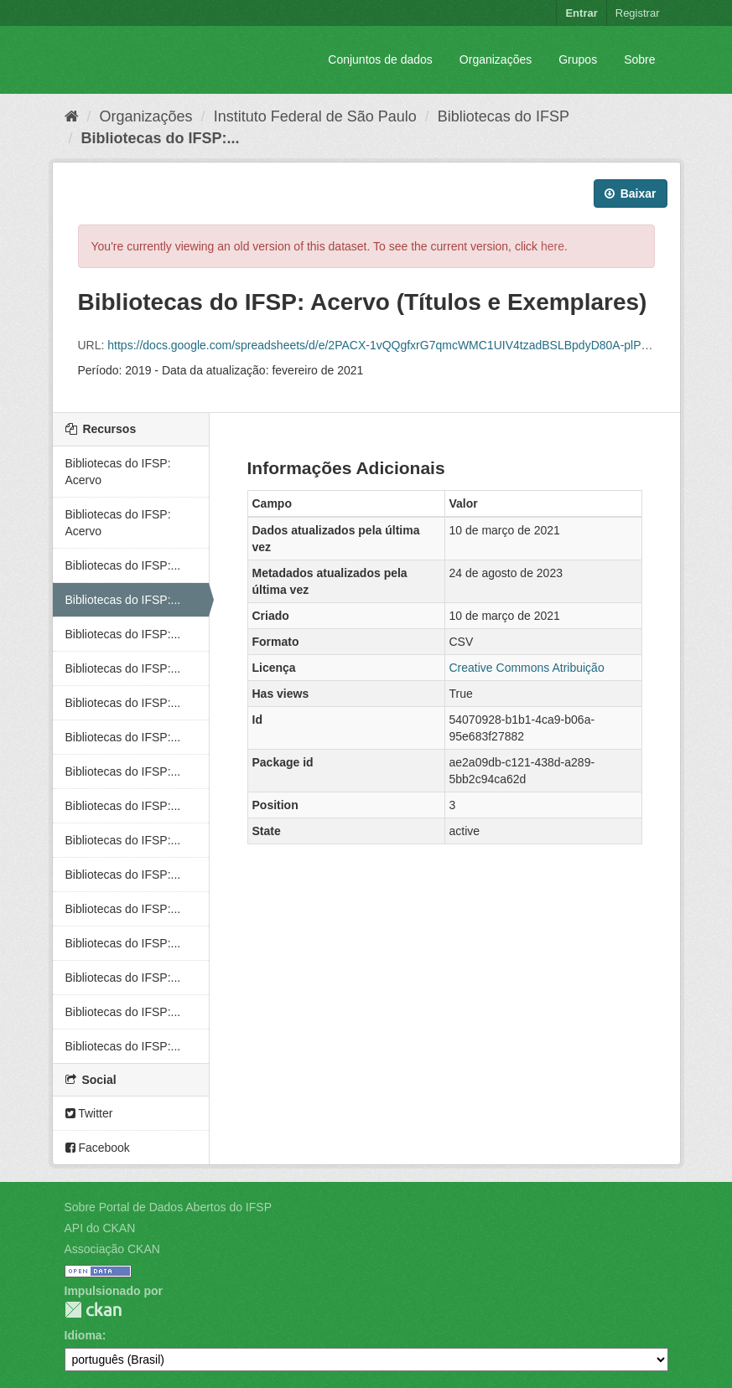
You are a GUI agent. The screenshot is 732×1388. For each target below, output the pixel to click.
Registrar (637, 13)
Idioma (83, 1335)
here (552, 246)
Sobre (639, 59)
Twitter (89, 1113)
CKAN (93, 1309)
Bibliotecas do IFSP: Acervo (118, 472)
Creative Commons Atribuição (527, 667)
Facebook (97, 1147)
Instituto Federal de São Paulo (315, 116)
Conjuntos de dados (380, 59)
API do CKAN (100, 1228)
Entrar (581, 13)
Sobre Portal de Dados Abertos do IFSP (168, 1207)
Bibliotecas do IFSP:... (160, 138)
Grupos (577, 59)
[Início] (72, 116)
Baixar (631, 193)
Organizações (495, 59)
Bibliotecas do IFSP (503, 116)
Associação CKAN (112, 1249)
